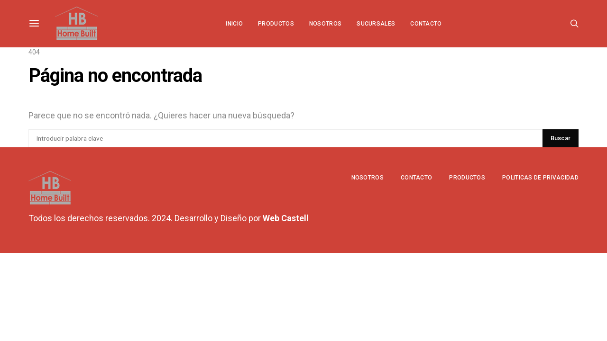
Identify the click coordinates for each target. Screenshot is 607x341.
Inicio (234, 23)
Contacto (425, 23)
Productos (276, 23)
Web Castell (286, 218)
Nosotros (325, 23)
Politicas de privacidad (540, 177)
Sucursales (376, 23)
